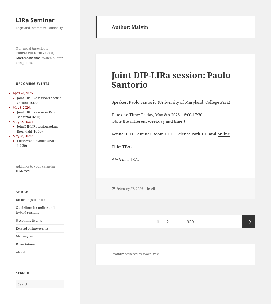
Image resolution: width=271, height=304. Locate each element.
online (224, 133)
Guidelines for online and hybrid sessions (35, 210)
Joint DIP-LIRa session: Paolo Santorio (171, 79)
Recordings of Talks (30, 199)
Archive (22, 192)
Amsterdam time (28, 58)
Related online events (32, 228)
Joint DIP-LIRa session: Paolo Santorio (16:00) (37, 114)
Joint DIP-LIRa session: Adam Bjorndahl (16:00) (37, 129)
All (153, 188)
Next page (248, 221)
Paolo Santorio (143, 102)
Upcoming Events (29, 220)
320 (191, 219)
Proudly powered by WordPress (135, 254)
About (20, 252)
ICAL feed (23, 171)
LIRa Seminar (35, 20)
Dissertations (25, 244)
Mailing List (25, 236)
